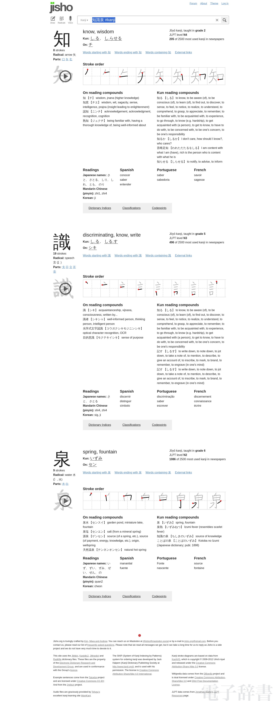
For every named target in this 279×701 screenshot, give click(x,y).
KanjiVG (176, 659)
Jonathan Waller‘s (204, 692)
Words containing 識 (158, 255)
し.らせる (113, 38)
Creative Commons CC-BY (90, 681)
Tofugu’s (95, 692)
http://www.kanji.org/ (122, 666)
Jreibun (70, 684)
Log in (225, 3)
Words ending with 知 (128, 52)
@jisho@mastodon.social (156, 641)
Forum (193, 3)
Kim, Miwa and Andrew (95, 641)
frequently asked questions (100, 645)
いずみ (96, 458)
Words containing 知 (158, 52)
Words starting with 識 (97, 255)
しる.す (111, 241)
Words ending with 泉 (128, 472)
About (203, 3)
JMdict (75, 655)
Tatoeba (93, 677)
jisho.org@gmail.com (195, 641)
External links (183, 52)
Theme (214, 3)
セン (93, 464)
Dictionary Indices (100, 208)
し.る (94, 38)
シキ (93, 247)
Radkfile (57, 659)
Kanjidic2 (84, 655)
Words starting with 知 (97, 52)
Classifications (131, 208)
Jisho (61, 7)
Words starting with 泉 (97, 472)
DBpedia (208, 673)
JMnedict (94, 655)
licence (73, 670)
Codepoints (159, 208)
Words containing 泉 (158, 472)
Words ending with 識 (128, 255)
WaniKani (86, 695)
